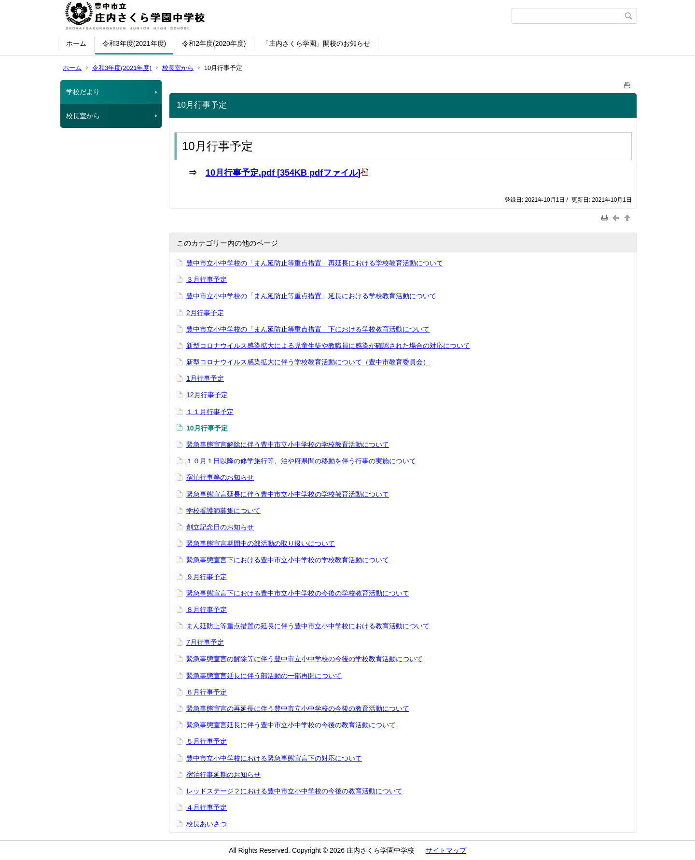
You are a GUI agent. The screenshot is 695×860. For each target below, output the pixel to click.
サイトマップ (446, 850)
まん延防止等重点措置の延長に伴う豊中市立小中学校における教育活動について (308, 626)
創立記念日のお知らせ (220, 527)
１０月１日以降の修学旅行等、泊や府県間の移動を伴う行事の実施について (301, 461)
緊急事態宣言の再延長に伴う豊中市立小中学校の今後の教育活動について (297, 708)
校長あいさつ (206, 824)
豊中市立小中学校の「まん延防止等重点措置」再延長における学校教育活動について (314, 263)
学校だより (83, 92)
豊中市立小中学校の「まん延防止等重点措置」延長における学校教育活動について (311, 296)
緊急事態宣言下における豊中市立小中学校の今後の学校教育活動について (297, 593)
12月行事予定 (207, 395)
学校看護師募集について (223, 510)
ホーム (76, 43)
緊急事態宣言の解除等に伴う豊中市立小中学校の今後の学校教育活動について (304, 659)
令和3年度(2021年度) (134, 43)
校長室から (178, 67)
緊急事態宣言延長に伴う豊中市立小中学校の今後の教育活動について (291, 725)
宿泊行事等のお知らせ (220, 477)
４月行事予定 (206, 807)
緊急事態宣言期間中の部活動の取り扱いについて (260, 543)
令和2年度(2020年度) (214, 43)
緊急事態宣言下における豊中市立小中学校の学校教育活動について (287, 560)
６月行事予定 (206, 692)
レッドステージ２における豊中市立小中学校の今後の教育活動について (294, 791)
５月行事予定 (206, 741)
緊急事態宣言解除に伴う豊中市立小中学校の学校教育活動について (287, 444)
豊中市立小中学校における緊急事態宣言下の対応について (274, 758)
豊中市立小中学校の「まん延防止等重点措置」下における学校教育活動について (308, 329)
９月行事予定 (206, 577)
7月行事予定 (205, 642)
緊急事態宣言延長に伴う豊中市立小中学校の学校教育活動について (287, 494)
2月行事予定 (205, 313)
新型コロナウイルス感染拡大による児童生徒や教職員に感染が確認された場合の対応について (328, 345)
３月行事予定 (206, 279)
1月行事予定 (205, 378)
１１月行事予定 (210, 412)
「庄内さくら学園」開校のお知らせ (316, 43)
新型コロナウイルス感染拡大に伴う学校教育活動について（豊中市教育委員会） (308, 362)
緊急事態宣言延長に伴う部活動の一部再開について (264, 676)
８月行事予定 (206, 609)
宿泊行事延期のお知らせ (223, 774)
